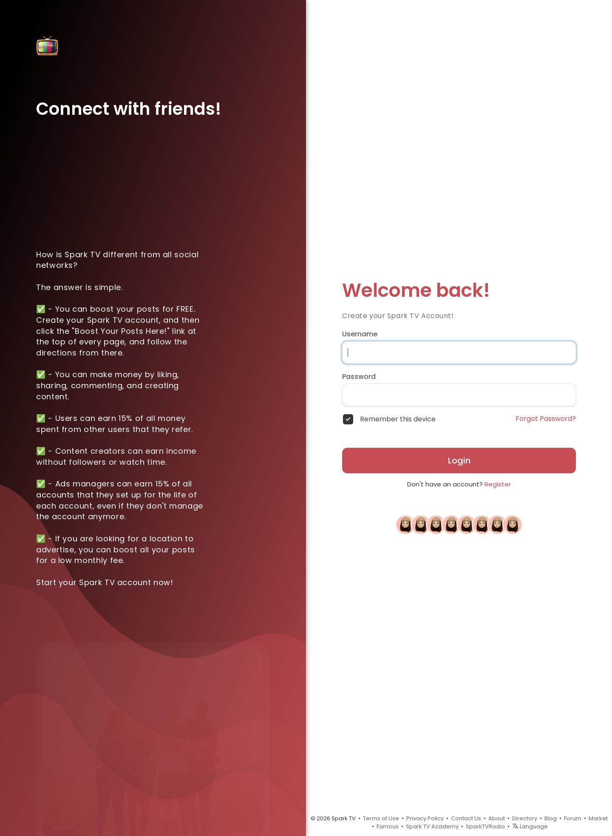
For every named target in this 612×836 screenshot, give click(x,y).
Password (359, 376)
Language (530, 826)
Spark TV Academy (432, 826)
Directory (524, 818)
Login (459, 460)
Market (598, 818)
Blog (550, 818)
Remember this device (398, 419)
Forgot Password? (546, 419)
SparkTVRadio (485, 826)
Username (359, 334)
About (496, 818)
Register (497, 484)
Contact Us (466, 818)
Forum (572, 818)
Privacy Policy (425, 818)
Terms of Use (381, 818)
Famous (388, 826)
